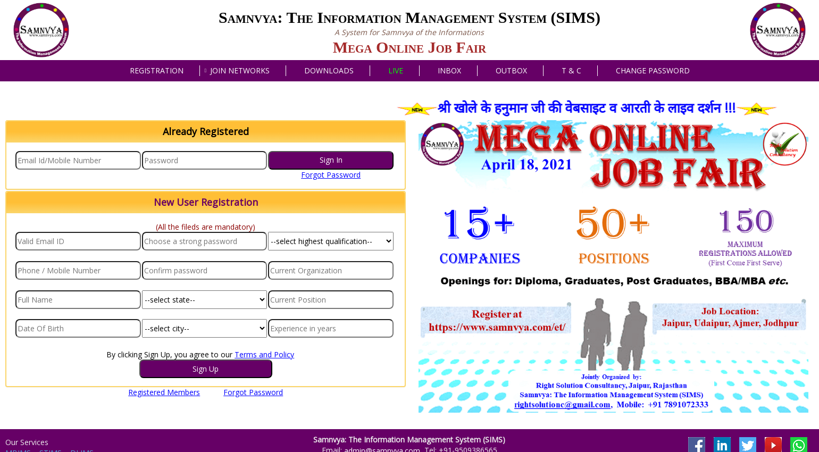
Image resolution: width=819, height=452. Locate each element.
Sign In (331, 160)
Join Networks (240, 70)
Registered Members (164, 392)
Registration (156, 70)
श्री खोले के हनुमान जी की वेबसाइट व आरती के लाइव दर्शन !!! (594, 107)
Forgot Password (331, 175)
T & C (571, 70)
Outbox (511, 70)
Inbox (449, 70)
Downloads (329, 70)
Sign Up (206, 369)
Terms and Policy (264, 354)
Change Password (653, 70)
